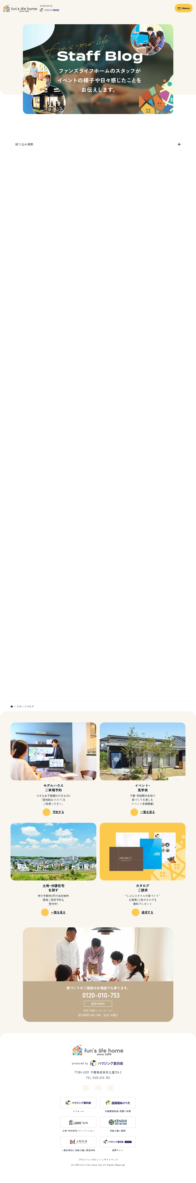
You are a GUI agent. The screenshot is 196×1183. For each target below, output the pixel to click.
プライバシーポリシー (90, 1159)
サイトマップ (111, 1159)
